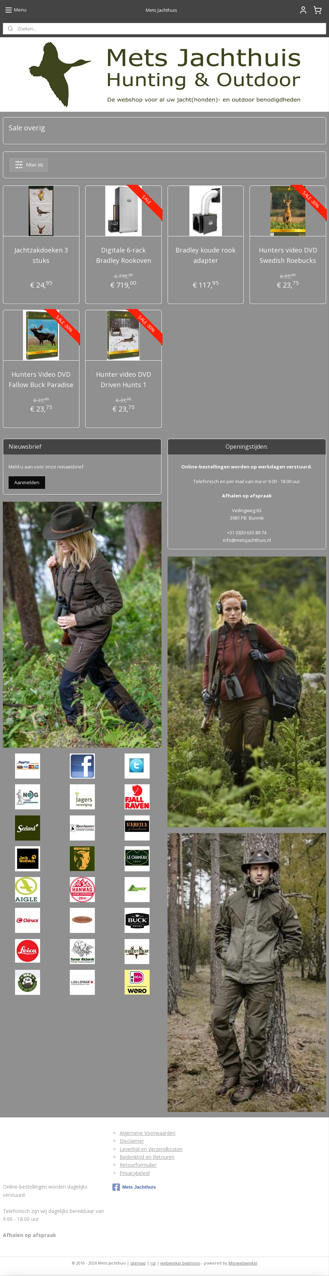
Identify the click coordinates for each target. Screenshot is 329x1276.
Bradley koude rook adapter (205, 255)
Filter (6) (29, 164)
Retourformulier (138, 1164)
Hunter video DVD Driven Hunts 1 (123, 379)
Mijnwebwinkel (242, 1263)
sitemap (138, 1263)
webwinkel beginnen (180, 1263)
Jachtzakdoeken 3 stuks (41, 255)
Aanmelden (26, 482)
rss (153, 1263)
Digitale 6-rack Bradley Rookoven (123, 255)
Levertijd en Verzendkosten (151, 1149)
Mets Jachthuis (134, 1187)
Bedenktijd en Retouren (147, 1157)
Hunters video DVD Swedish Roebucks (288, 255)
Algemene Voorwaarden (147, 1133)
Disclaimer (132, 1140)
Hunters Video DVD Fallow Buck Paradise (41, 379)
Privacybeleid (135, 1173)
